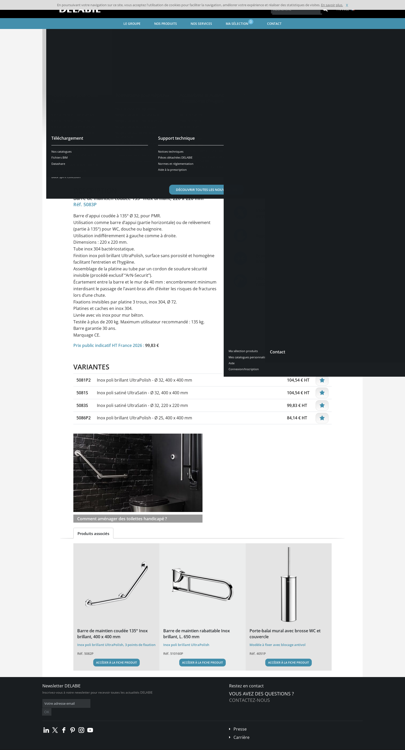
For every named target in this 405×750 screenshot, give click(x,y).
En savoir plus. (332, 5)
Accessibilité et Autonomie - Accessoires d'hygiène (128, 35)
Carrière (241, 729)
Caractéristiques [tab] (125, 172)
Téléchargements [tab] (165, 172)
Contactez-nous (249, 700)
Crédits (143, 746)
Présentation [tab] (89, 172)
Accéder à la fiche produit (116, 662)
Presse (240, 721)
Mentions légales (122, 746)
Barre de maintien (185, 35)
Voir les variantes (97, 156)
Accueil (54, 35)
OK (124, 703)
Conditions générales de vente (85, 746)
